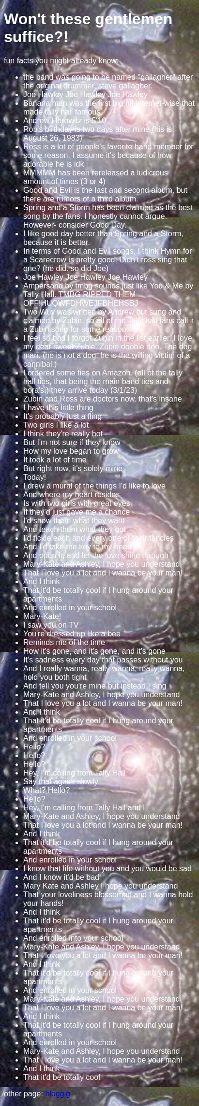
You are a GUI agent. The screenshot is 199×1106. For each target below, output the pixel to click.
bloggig (57, 1094)
